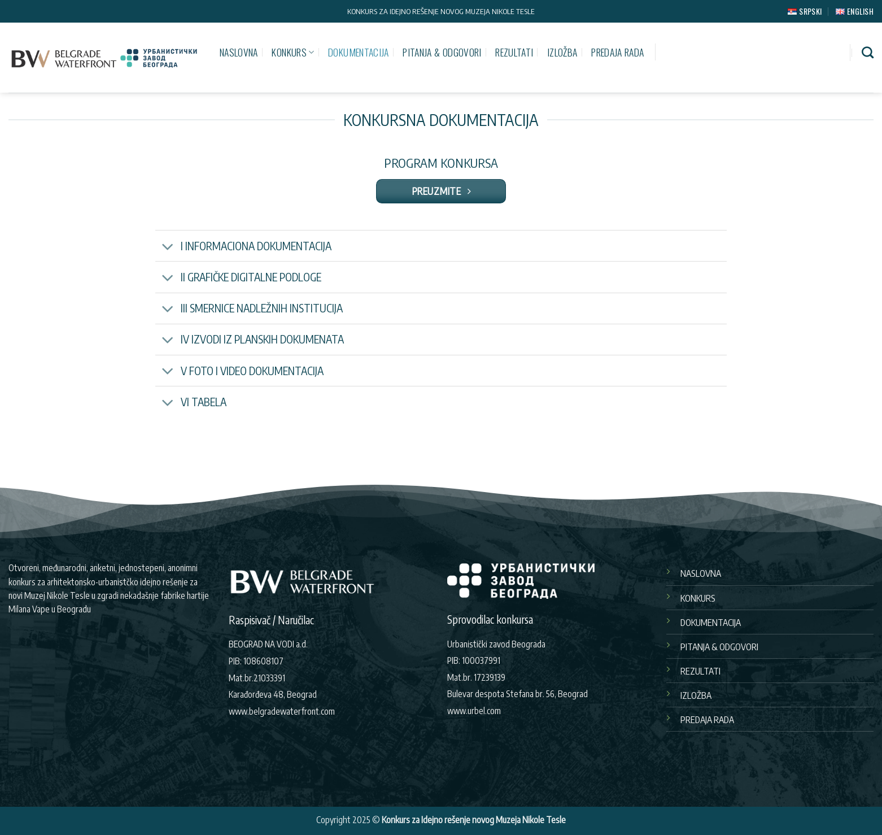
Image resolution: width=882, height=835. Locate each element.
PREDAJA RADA (617, 52)
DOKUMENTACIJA (358, 52)
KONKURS (293, 52)
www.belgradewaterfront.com (282, 711)
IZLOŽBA (562, 52)
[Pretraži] (868, 52)
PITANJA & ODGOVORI (442, 52)
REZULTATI (514, 52)
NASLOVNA (239, 52)
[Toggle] (167, 247)
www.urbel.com (474, 710)
